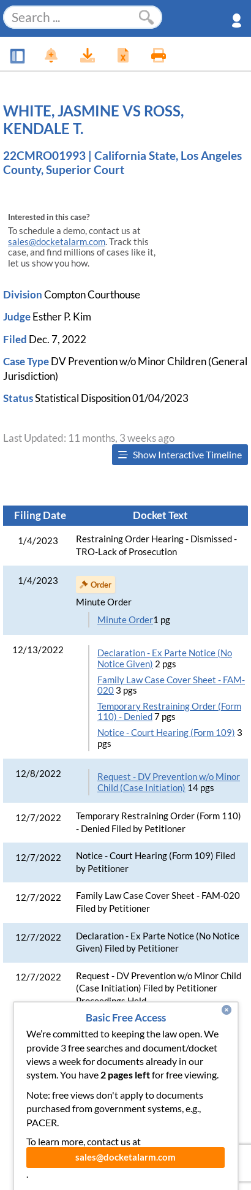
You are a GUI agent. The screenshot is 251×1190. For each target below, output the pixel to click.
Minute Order (125, 620)
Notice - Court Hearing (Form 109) (166, 732)
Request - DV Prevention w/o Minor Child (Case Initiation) (168, 782)
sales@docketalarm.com (56, 242)
